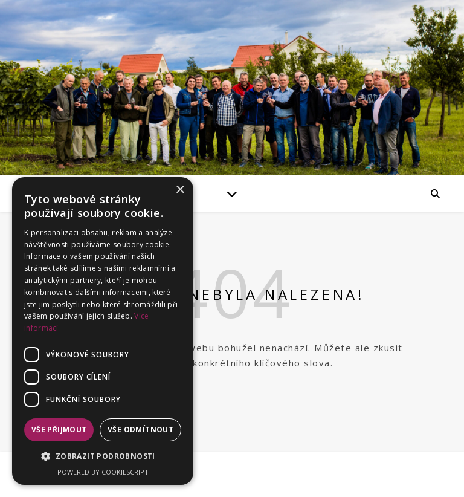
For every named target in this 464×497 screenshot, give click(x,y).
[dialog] (102, 331)
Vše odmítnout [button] (140, 429)
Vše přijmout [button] (59, 429)
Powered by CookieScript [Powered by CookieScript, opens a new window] (103, 471)
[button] (102, 456)
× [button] (179, 190)
